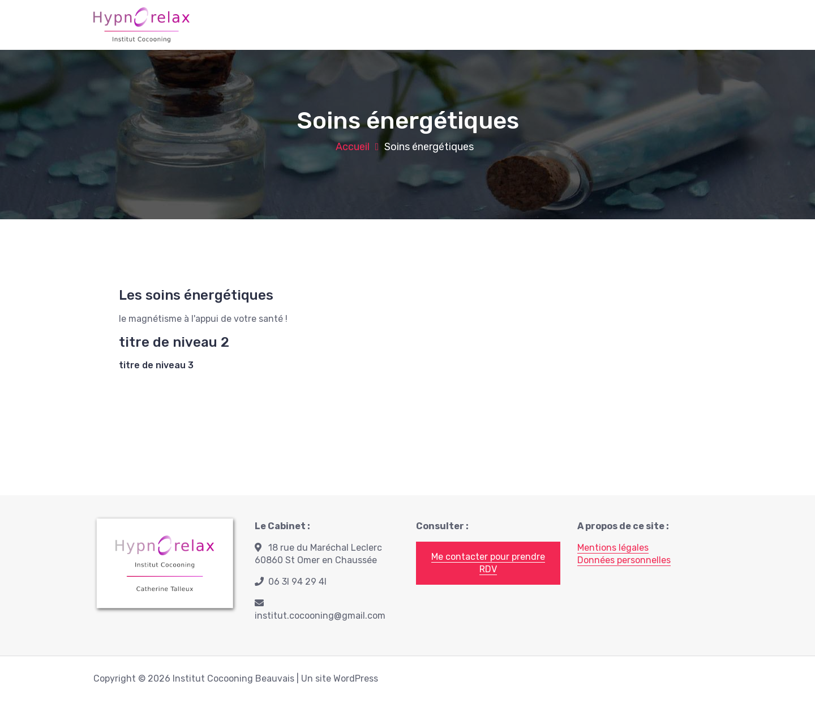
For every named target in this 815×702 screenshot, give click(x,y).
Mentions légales (613, 547)
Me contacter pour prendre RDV (488, 563)
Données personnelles (624, 560)
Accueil (353, 147)
